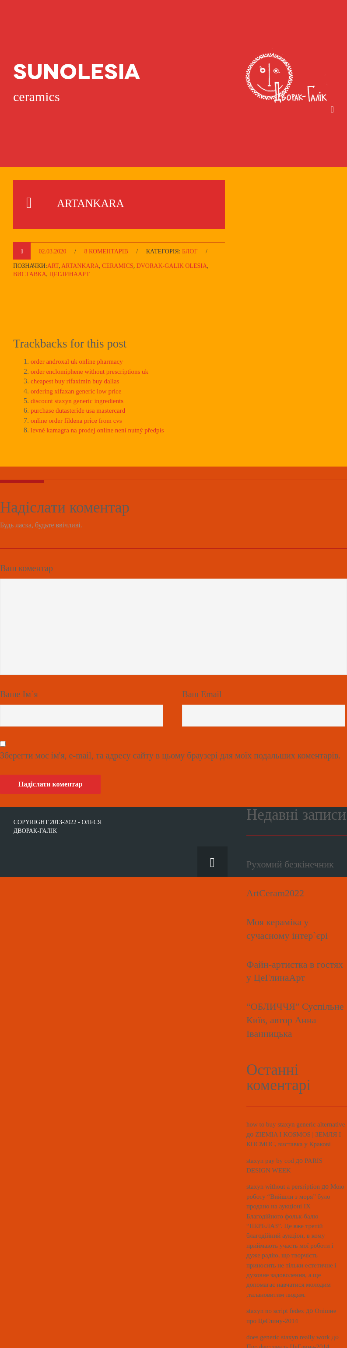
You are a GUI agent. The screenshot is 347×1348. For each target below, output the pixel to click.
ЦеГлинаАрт (69, 239)
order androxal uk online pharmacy (80, 326)
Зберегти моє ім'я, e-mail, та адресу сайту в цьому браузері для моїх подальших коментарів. (170, 720)
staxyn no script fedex (277, 1285)
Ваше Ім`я (19, 658)
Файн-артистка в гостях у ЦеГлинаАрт (294, 935)
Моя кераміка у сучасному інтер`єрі (287, 893)
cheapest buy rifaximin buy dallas (78, 346)
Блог (189, 216)
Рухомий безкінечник (290, 829)
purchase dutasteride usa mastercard (81, 375)
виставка (29, 239)
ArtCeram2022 (275, 857)
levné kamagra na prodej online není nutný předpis (102, 395)
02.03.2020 (53, 216)
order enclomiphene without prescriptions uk (93, 336)
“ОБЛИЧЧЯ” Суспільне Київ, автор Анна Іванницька (294, 984)
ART (53, 230)
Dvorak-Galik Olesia (172, 230)
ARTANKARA (104, 166)
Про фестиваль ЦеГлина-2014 (290, 1321)
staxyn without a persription (285, 1161)
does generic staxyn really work (290, 1311)
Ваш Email (201, 658)
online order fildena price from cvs (79, 385)
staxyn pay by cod (271, 1134)
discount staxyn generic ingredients (80, 365)
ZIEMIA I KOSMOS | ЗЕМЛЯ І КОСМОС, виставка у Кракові (296, 1108)
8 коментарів (106, 216)
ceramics (117, 230)
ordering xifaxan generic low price (79, 355)
